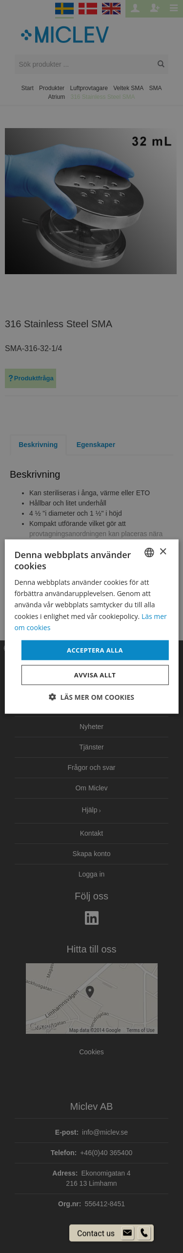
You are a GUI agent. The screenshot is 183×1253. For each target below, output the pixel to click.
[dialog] (91, 626)
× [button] (162, 552)
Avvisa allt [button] (95, 675)
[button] (91, 697)
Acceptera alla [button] (95, 649)
